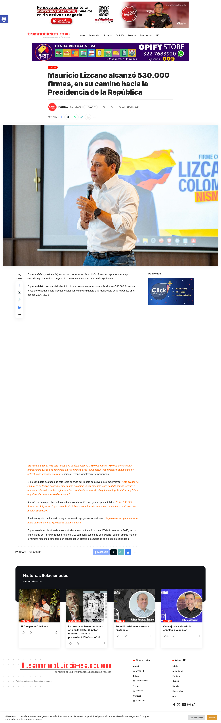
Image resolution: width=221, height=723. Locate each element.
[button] (4, 19)
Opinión (120, 621)
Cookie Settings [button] (196, 718)
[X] (178, 704)
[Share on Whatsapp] (75, 117)
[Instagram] (189, 704)
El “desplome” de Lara (34, 626)
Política (53, 67)
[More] (94, 117)
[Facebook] (174, 704)
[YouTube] (184, 704)
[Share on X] (68, 117)
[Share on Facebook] (62, 117)
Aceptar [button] (212, 718)
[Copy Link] (81, 117)
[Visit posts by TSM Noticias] (52, 107)
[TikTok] (193, 704)
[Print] (88, 117)
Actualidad (74, 621)
